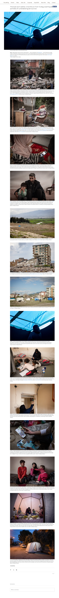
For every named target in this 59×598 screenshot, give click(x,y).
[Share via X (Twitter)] (13, 569)
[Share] (55, 6)
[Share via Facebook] (10, 569)
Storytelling (12, 565)
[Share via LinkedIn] (16, 569)
